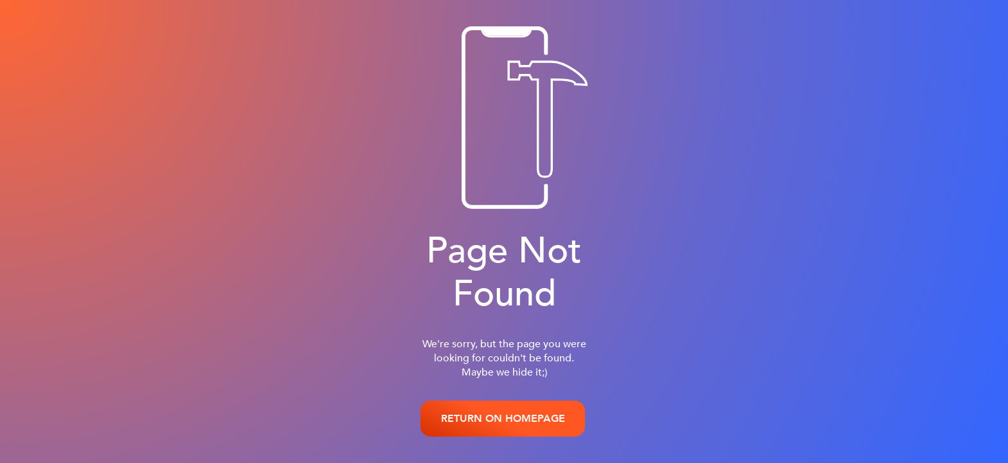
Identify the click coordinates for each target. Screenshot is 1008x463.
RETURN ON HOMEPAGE (503, 419)
